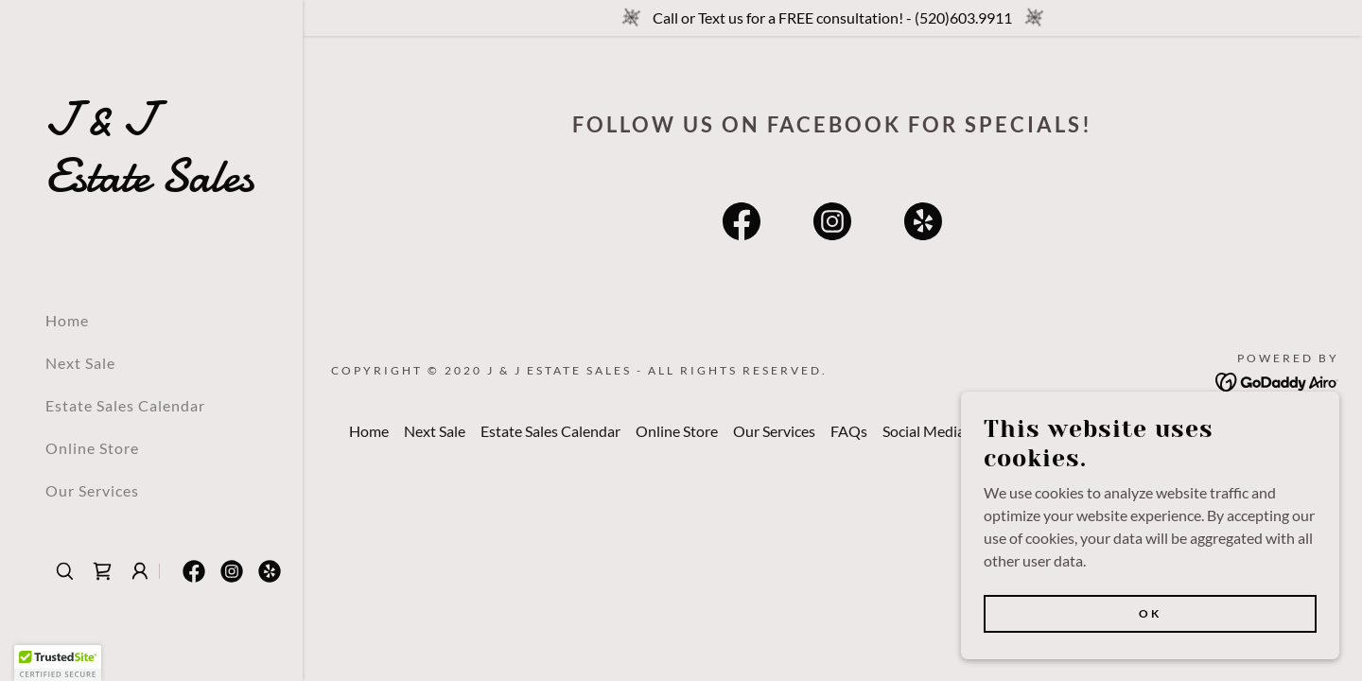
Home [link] (67, 320)
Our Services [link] (92, 490)
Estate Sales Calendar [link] (125, 405)
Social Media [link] (923, 431)
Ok (1150, 613)
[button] (140, 571)
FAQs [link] (848, 431)
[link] (151, 185)
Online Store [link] (92, 448)
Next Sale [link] (80, 363)
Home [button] (369, 431)
